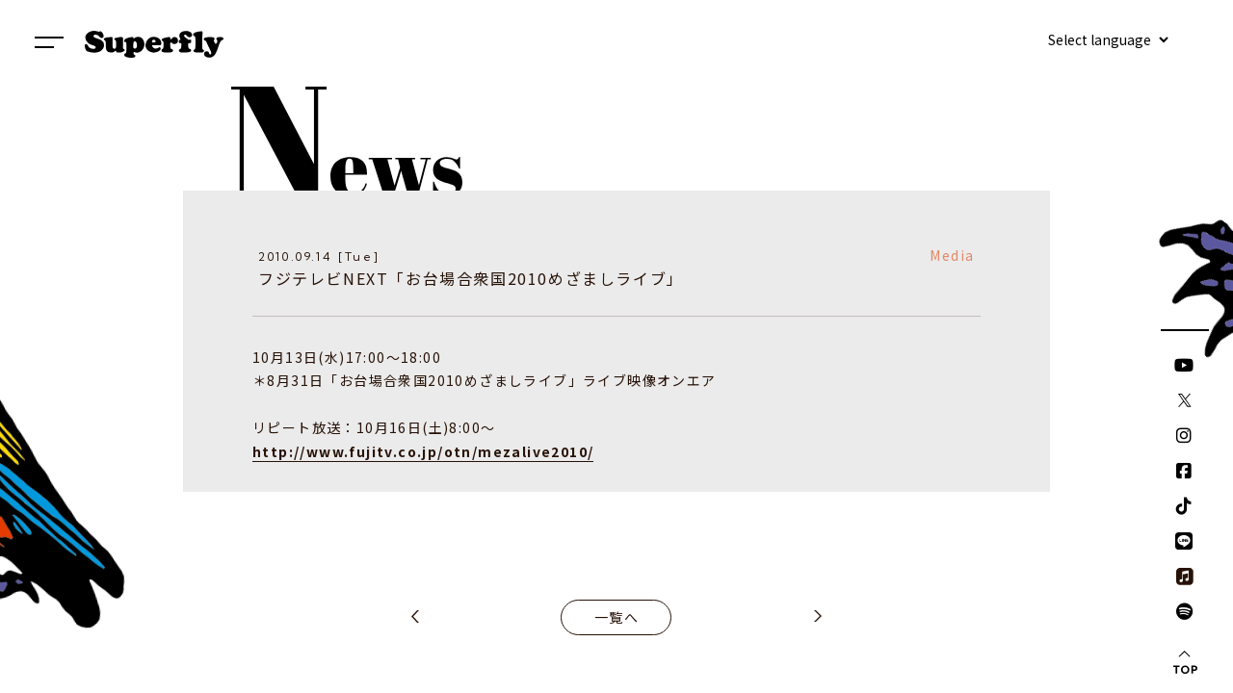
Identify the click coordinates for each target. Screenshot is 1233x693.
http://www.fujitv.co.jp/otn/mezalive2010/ (422, 451)
